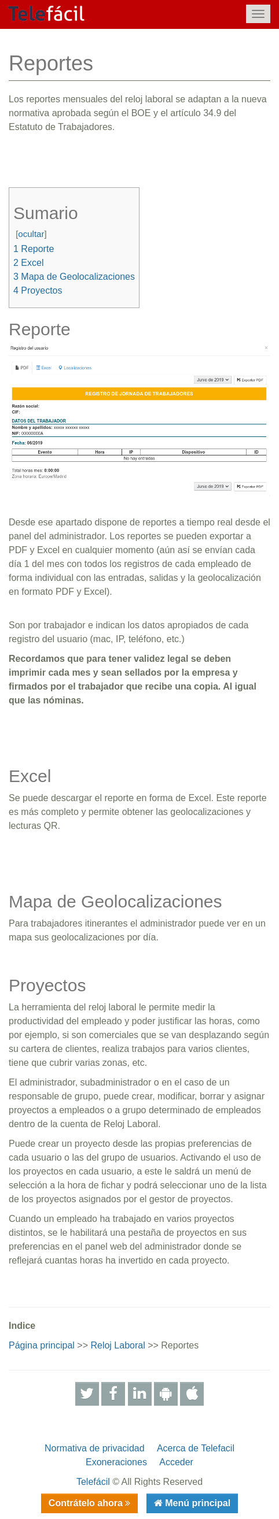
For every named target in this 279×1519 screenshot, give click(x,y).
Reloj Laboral (117, 1345)
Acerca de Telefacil (195, 1448)
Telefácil (93, 1482)
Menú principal (196, 1503)
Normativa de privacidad (95, 1448)
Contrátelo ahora (87, 1503)
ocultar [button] (31, 234)
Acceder (176, 1462)
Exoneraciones (116, 1462)
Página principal (42, 1345)
